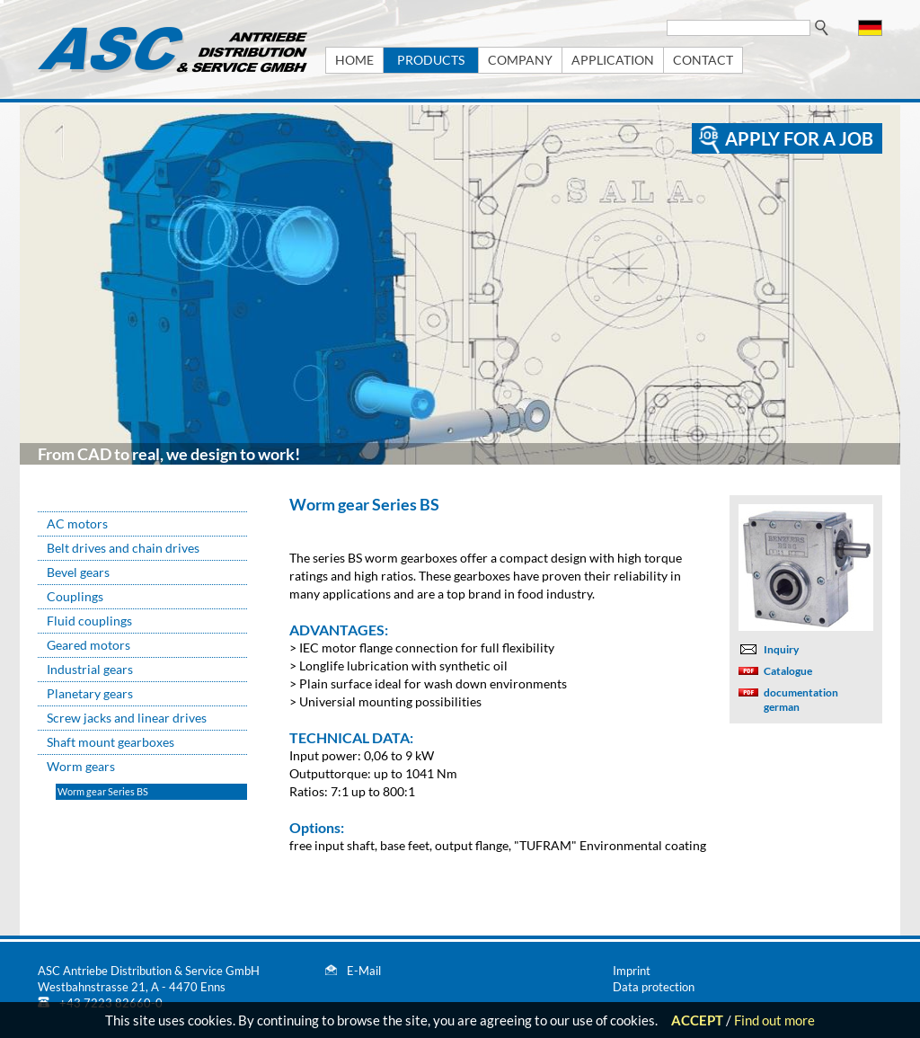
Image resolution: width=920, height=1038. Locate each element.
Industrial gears (90, 669)
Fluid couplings (89, 620)
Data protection (653, 987)
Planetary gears (90, 693)
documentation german (801, 700)
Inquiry (781, 649)
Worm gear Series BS (103, 791)
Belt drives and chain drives (123, 547)
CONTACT (703, 59)
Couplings (75, 596)
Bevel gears (78, 572)
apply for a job (799, 138)
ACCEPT (697, 1020)
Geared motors (88, 644)
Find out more (774, 1020)
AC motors (77, 523)
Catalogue (788, 671)
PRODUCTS (430, 59)
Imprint (631, 970)
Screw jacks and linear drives (127, 717)
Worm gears (81, 766)
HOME (354, 59)
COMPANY (520, 59)
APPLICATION (612, 59)
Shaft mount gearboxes (110, 742)
